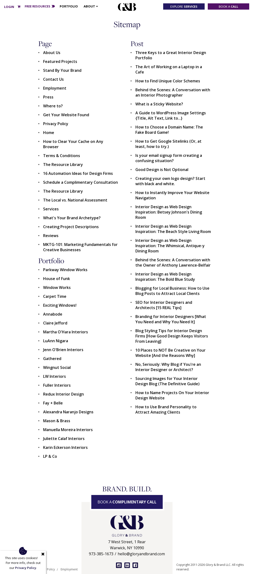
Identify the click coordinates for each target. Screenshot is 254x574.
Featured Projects (60, 61)
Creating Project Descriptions (71, 226)
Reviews (50, 235)
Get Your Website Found (66, 114)
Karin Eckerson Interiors (65, 447)
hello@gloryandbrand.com (141, 553)
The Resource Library (63, 164)
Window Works (57, 287)
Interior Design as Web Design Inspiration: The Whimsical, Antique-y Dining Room (170, 246)
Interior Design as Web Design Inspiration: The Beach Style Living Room (173, 229)
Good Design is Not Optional (161, 169)
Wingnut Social (57, 367)
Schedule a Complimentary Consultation (80, 182)
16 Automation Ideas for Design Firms (78, 173)
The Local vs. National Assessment (75, 200)
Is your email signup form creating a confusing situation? (168, 158)
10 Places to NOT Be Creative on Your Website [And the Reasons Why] (170, 353)
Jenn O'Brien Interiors (63, 349)
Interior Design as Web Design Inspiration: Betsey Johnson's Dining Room (168, 212)
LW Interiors (54, 376)
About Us (51, 52)
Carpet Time (54, 296)
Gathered (52, 358)
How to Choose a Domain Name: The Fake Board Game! (169, 129)
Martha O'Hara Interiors (65, 332)
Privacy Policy (55, 123)
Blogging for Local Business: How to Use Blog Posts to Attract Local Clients (172, 291)
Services (51, 209)
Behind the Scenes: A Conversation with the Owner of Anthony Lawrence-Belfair (173, 262)
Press (48, 97)
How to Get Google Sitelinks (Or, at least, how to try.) (168, 144)
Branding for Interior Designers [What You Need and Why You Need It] (170, 319)
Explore (184, 6)
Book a (228, 6)
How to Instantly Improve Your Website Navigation (172, 195)
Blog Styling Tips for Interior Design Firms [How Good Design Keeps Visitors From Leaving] (171, 336)
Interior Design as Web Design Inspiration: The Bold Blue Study (165, 276)
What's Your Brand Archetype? (72, 217)
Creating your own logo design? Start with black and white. (170, 181)
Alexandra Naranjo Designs (68, 412)
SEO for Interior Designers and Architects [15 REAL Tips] (163, 305)
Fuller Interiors (57, 385)
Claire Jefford (55, 323)
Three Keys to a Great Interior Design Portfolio (170, 55)
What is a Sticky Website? (159, 104)
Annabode (52, 314)
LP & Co (50, 456)
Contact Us (53, 79)
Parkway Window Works (65, 269)
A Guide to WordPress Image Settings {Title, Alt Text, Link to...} (170, 115)
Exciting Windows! (59, 305)
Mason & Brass (56, 420)
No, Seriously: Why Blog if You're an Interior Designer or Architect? (168, 367)
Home (48, 132)
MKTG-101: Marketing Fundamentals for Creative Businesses (80, 247)
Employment (54, 88)
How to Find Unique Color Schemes (167, 81)
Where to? (53, 106)
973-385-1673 (101, 553)
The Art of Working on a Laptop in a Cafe (168, 69)
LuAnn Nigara (55, 340)
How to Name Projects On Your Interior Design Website (172, 395)
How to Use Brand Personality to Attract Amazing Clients (165, 409)
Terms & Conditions (61, 155)
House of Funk (56, 278)
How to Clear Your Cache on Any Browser (73, 144)
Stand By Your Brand (62, 70)
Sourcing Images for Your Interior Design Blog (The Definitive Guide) (167, 381)
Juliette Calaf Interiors (64, 438)
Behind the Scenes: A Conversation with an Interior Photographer (172, 92)
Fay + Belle (53, 403)
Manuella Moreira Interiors (68, 429)
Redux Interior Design (63, 394)
